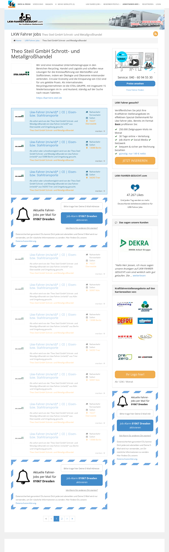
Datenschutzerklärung (26, 241)
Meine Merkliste (65, 4)
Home (18, 40)
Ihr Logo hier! (135, 374)
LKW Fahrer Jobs (32, 40)
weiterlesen (139, 275)
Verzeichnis (38, 4)
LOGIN (158, 4)
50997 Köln (94, 290)
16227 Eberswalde (91, 122)
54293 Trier (94, 177)
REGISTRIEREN (147, 4)
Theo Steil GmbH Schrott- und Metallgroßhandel (52, 130)
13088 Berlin (95, 147)
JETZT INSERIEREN (135, 161)
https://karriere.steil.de (49, 97)
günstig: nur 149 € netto (132, 153)
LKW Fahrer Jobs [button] (93, 4)
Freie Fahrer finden (135, 90)
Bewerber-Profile (111, 4)
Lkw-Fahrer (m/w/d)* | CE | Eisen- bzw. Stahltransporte (53, 113)
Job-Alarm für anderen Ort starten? (82, 228)
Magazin (49, 4)
